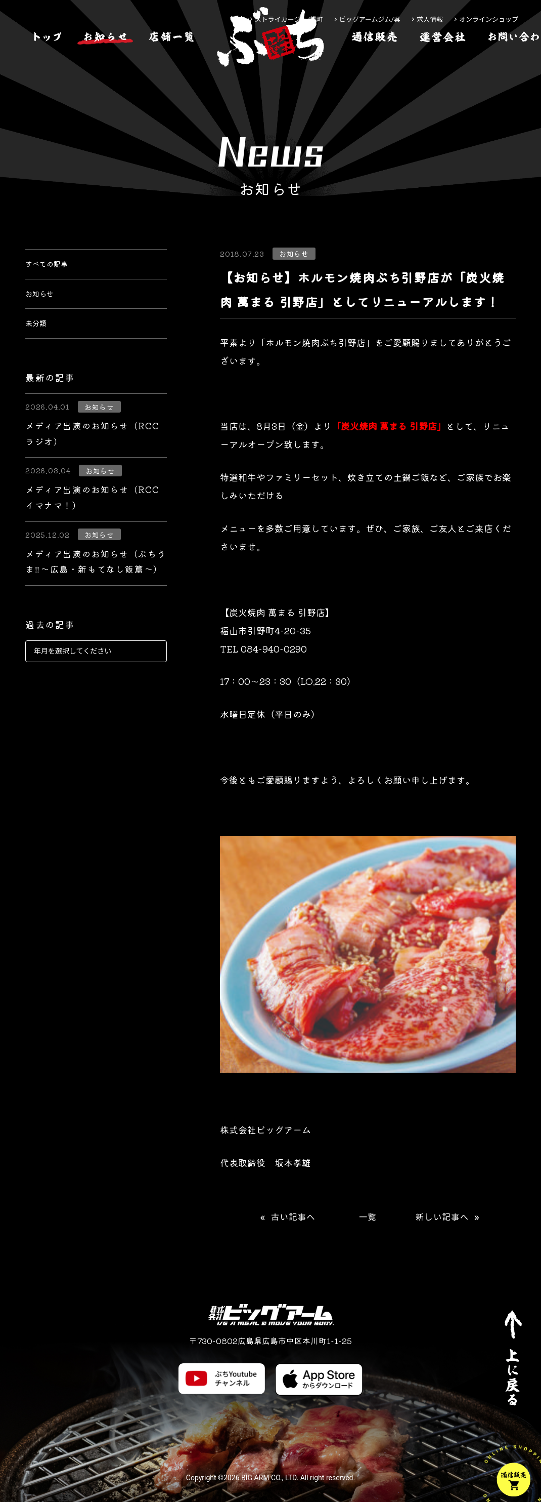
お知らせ (43, 303)
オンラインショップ (488, 19)
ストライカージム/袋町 (289, 19)
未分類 (39, 340)
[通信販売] (374, 67)
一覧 (368, 1217)
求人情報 (430, 19)
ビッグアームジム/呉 (369, 19)
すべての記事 (52, 267)
